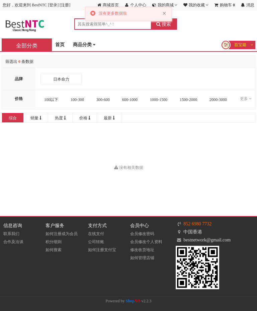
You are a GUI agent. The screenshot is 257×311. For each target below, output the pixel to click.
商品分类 (84, 45)
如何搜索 (54, 249)
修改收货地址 (142, 249)
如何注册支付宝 (102, 249)
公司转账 (96, 241)
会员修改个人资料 (146, 241)
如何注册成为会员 (62, 233)
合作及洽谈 (13, 241)
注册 (65, 5)
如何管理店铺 (142, 257)
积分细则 (54, 241)
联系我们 (11, 233)
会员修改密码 (142, 233)
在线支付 (96, 233)
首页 (60, 44)
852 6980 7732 (197, 223)
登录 (53, 5)
